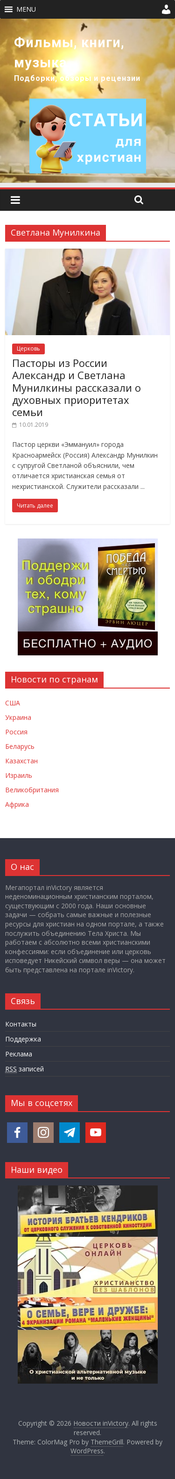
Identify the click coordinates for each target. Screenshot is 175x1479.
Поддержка (23, 1038)
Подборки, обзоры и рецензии (77, 78)
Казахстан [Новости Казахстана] (21, 760)
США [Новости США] (12, 702)
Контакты (20, 1024)
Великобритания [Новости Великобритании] (32, 789)
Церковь (28, 348)
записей (24, 1069)
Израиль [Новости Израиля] (18, 775)
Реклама (18, 1053)
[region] (87, 101)
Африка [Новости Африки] (17, 804)
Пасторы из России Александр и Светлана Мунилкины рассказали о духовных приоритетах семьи (76, 387)
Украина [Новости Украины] (18, 717)
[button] (26, 9)
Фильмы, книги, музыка (69, 53)
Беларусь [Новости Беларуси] (20, 746)
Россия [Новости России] (16, 731)
